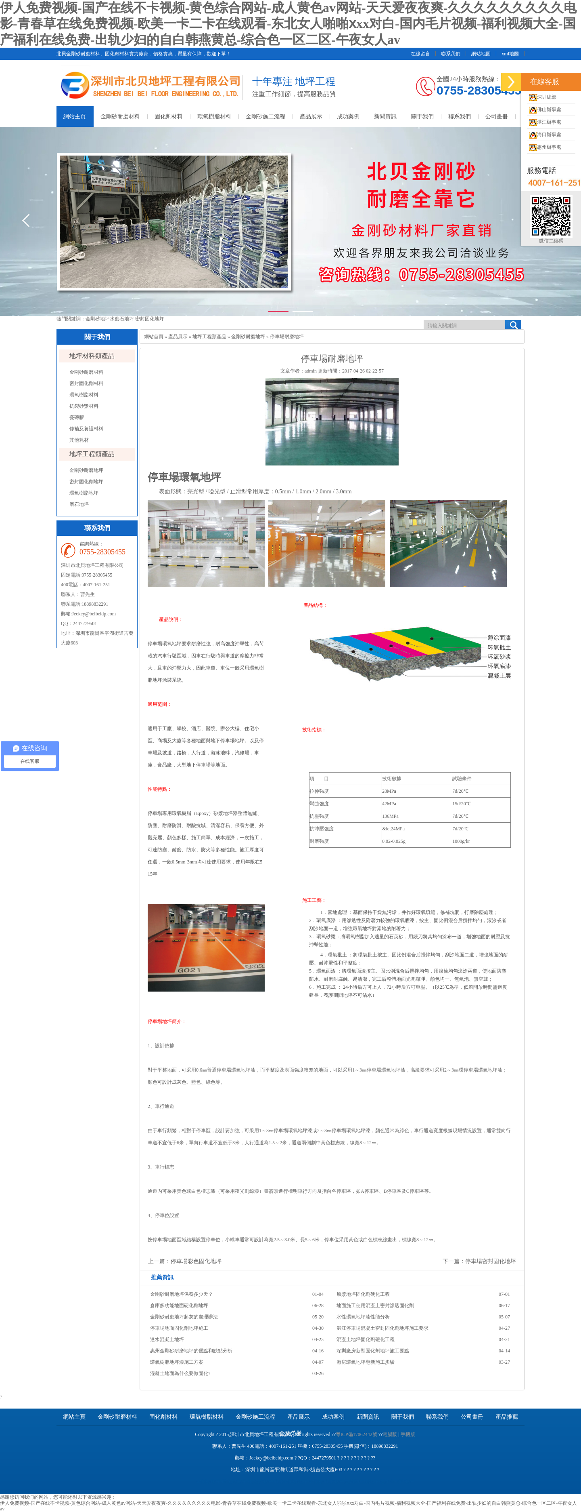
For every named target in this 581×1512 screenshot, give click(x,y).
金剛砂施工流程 (265, 117)
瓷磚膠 (76, 417)
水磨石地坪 (122, 319)
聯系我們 (450, 54)
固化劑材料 (169, 117)
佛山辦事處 (544, 109)
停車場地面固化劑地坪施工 (179, 1328)
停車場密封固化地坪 (490, 1261)
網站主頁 (74, 117)
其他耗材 (79, 440)
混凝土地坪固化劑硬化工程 (365, 1339)
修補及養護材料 (86, 429)
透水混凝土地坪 (167, 1339)
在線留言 (420, 54)
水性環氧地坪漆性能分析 (363, 1317)
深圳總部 (541, 97)
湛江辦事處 (544, 122)
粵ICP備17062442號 (356, 1434)
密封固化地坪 (149, 319)
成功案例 (348, 117)
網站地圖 (481, 54)
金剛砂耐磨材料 (120, 117)
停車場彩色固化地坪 (196, 1261)
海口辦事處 (544, 134)
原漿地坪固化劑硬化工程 (363, 1294)
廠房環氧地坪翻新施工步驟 (365, 1362)
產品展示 (311, 117)
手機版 (408, 1434)
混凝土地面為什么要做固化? (180, 1373)
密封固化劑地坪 (86, 481)
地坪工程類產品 (92, 454)
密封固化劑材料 (86, 383)
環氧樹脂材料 (214, 117)
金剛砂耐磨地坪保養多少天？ (181, 1294)
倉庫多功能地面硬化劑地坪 (179, 1305)
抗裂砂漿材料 (83, 406)
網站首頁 (153, 336)
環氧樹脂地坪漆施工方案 (176, 1362)
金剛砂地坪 (98, 319)
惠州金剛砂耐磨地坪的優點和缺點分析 (191, 1351)
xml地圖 (510, 54)
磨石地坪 (79, 504)
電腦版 (389, 1434)
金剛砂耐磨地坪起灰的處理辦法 (184, 1317)
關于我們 (422, 117)
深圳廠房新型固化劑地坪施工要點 (372, 1351)
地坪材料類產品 (92, 355)
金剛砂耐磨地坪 (86, 470)
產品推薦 (506, 1417)
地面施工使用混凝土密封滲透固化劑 (375, 1305)
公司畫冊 (496, 117)
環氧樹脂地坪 (83, 493)
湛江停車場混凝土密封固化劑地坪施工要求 (382, 1328)
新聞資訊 (385, 117)
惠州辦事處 (544, 147)
